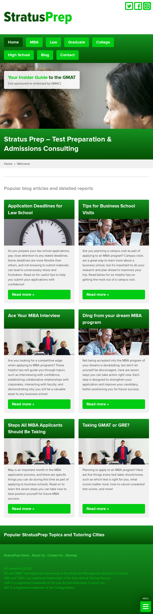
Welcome (23, 164)
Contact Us (55, 555)
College (103, 42)
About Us (38, 555)
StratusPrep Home (16, 555)
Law (53, 42)
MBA (34, 42)
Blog (45, 55)
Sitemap (71, 555)
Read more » (23, 294)
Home (13, 42)
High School (19, 55)
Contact (67, 55)
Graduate (76, 42)
